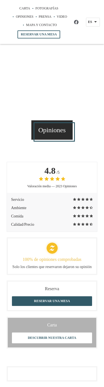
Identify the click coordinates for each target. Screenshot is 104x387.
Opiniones (24, 17)
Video (62, 16)
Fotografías (46, 8)
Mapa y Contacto (41, 25)
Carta (24, 8)
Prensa (45, 17)
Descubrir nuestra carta (52, 338)
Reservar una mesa (39, 34)
